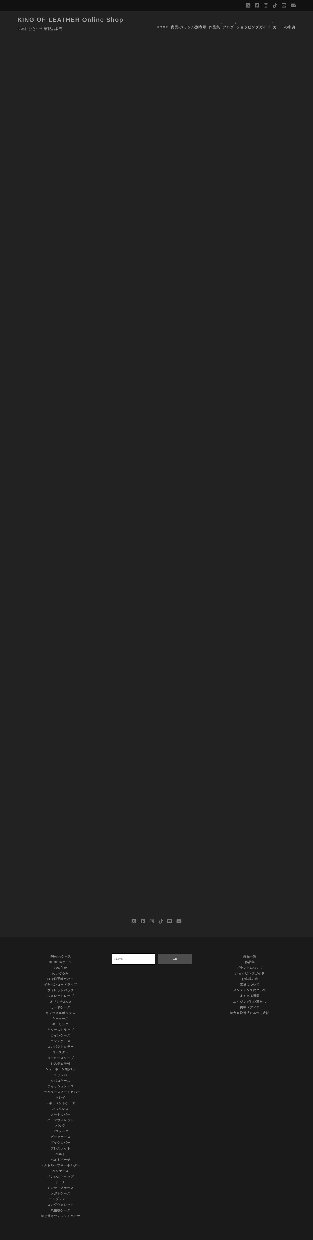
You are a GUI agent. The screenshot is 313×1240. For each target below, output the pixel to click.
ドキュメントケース (60, 1091)
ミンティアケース (60, 1176)
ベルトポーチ (60, 1148)
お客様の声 (250, 967)
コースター (60, 1041)
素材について (250, 973)
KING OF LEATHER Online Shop (70, 19)
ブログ (230, 20)
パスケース (60, 1120)
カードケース (60, 995)
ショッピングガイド (255, 20)
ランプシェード (60, 1187)
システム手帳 (60, 1052)
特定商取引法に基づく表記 (249, 1001)
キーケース (60, 1007)
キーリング (60, 1012)
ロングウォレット (60, 1193)
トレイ (60, 1086)
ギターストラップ (60, 1018)
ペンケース (60, 1159)
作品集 (215, 20)
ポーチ (60, 1170)
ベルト (60, 1142)
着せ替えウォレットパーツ (60, 1204)
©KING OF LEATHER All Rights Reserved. (156, 1235)
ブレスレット (60, 1136)
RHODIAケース (60, 950)
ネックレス (60, 1097)
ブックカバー (60, 1131)
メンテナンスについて (249, 978)
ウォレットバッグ (60, 978)
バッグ (60, 1114)
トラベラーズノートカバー (60, 1080)
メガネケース (60, 1181)
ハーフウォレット (60, 1108)
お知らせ (60, 956)
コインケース (60, 1023)
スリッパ (60, 1063)
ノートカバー (60, 1102)
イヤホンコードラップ (60, 973)
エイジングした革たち (249, 990)
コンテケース (60, 1029)
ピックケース (60, 1125)
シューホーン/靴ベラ (60, 1057)
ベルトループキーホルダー (60, 1153)
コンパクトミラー (60, 1035)
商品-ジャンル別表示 (188, 20)
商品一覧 (249, 944)
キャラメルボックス (60, 1001)
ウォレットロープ (60, 984)
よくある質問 (250, 984)
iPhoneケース (60, 944)
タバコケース (60, 1069)
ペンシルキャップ (60, 1165)
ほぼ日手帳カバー (60, 967)
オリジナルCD (60, 990)
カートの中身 (286, 20)
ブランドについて (249, 956)
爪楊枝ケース (60, 1199)
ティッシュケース (60, 1074)
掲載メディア (250, 995)
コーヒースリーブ (60, 1046)
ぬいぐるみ (60, 961)
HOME (163, 20)
